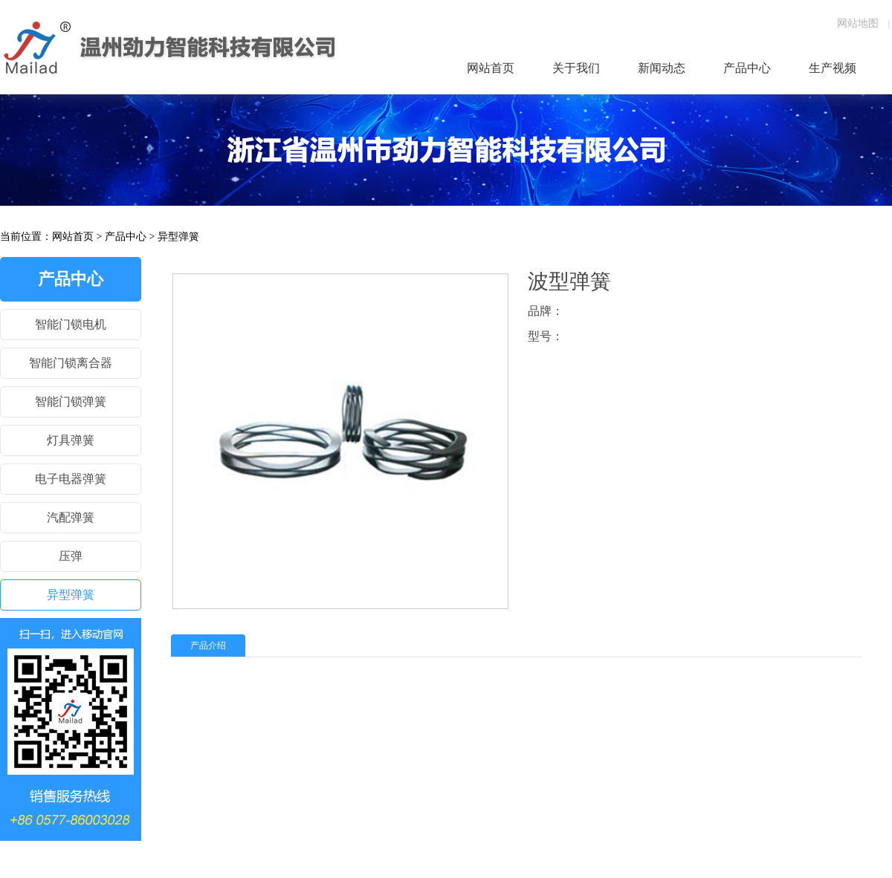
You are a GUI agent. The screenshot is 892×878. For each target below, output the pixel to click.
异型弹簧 (178, 236)
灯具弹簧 (70, 440)
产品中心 (125, 236)
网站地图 (858, 23)
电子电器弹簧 (70, 478)
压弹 (71, 556)
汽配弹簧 (70, 517)
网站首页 (73, 236)
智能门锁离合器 (70, 363)
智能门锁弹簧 (70, 401)
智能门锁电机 (70, 324)
